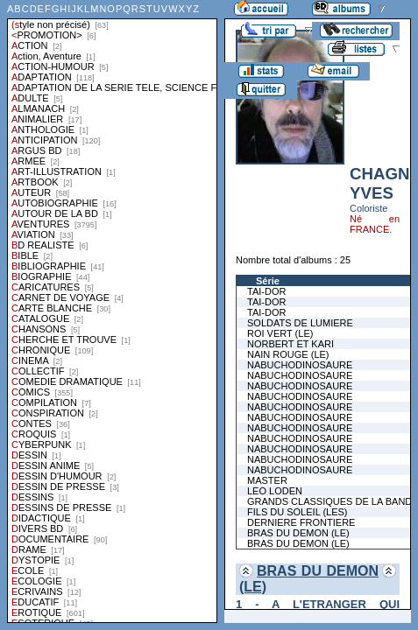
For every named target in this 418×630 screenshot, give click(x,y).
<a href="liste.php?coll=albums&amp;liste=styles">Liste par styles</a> (112, 311)
